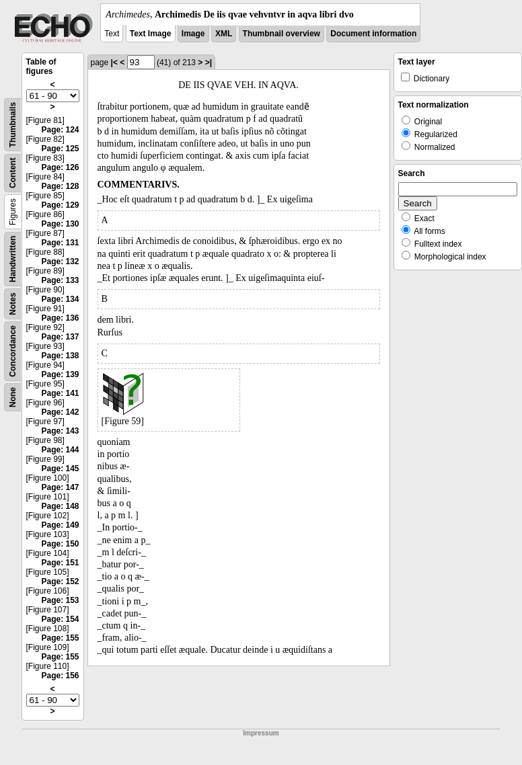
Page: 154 (60, 619)
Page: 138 (60, 355)
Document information (373, 33)
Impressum (260, 733)
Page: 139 (60, 374)
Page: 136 (60, 318)
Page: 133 (60, 280)
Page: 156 (60, 675)
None (12, 397)
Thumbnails (12, 124)
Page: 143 (60, 431)
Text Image (151, 33)
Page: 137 (60, 336)
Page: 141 (60, 393)
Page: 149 (60, 525)
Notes (12, 303)
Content (12, 173)
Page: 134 (60, 299)
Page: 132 (60, 261)
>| (208, 62)
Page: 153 (60, 600)
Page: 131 (60, 242)
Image (193, 33)
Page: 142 (60, 412)
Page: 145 (60, 468)
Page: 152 (60, 581)
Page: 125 (60, 148)
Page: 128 (60, 186)
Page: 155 (60, 638)
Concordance (12, 351)
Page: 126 (60, 167)
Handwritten (12, 259)
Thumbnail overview (281, 33)
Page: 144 (60, 449)
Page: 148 (60, 506)
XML (223, 33)
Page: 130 (60, 224)
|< (114, 62)
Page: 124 (60, 129)
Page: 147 (60, 487)
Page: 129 (60, 205)
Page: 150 (60, 544)
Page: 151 (60, 562)
